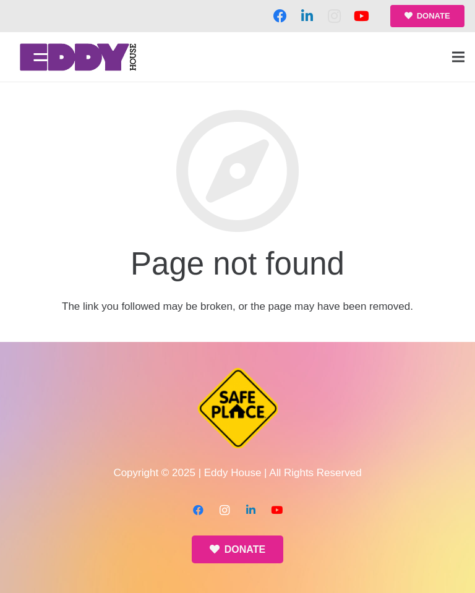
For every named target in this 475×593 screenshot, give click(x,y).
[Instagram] (334, 16)
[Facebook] (280, 16)
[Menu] (458, 56)
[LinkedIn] (307, 16)
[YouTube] (361, 16)
